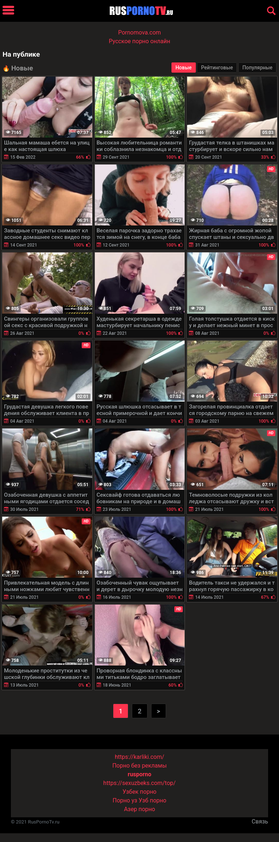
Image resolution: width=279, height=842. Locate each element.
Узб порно (152, 800)
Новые (183, 67)
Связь (260, 821)
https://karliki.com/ (139, 756)
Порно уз (125, 800)
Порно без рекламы (139, 765)
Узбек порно (139, 791)
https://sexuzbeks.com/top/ (139, 783)
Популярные (257, 67)
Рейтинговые (217, 67)
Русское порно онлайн (139, 41)
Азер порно (139, 809)
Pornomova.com (139, 32)
